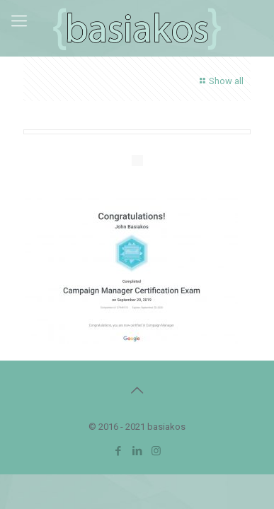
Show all (220, 81)
